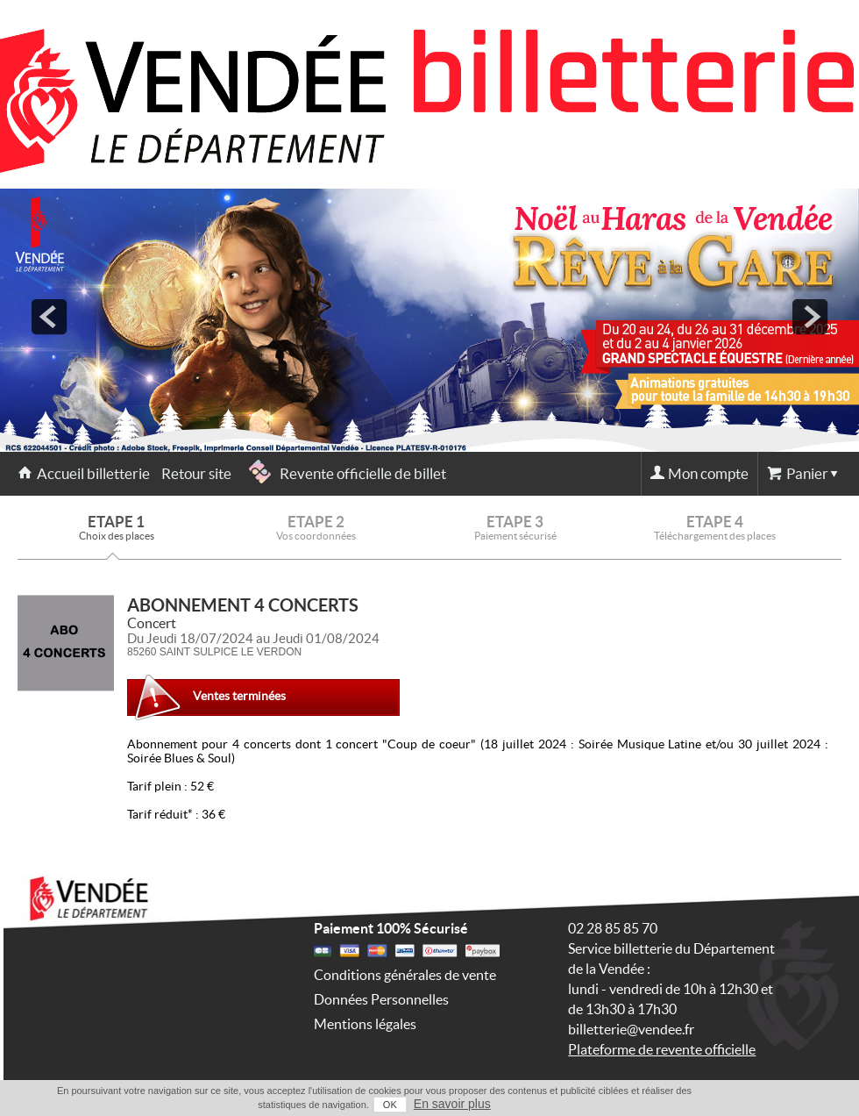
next (810, 316)
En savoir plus (452, 1104)
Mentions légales (365, 1024)
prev (49, 316)
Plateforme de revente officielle (662, 1049)
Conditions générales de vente (405, 975)
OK (390, 1104)
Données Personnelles (381, 999)
